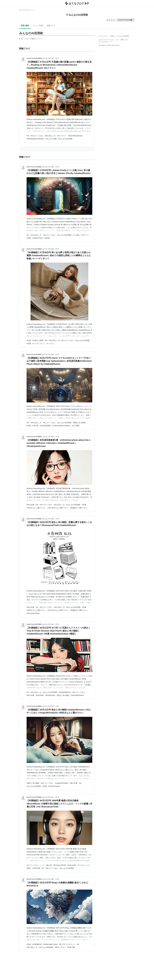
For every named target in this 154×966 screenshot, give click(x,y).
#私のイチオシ (60, 947)
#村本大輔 (71, 947)
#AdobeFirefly (37, 238)
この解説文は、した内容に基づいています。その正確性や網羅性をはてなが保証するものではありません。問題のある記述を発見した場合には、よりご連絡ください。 (30, 39)
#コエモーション (84, 865)
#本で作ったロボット (67, 944)
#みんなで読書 (51, 139)
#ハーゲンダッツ (38, 344)
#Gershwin (40, 695)
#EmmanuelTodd (33, 613)
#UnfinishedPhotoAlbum (61, 426)
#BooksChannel (54, 786)
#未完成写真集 (45, 426)
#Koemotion (71, 865)
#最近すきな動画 (79, 423)
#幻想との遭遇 (37, 340)
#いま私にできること (81, 235)
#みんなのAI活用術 (65, 139)
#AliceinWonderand (75, 136)
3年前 (57, 58)
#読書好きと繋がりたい (79, 508)
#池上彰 (49, 865)
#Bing (29, 944)
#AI (28, 136)
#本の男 (35, 426)
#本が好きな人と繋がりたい (58, 508)
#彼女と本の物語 (63, 695)
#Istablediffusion (65, 692)
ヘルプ (117, 40)
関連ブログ (51, 25)
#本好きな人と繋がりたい (36, 508)
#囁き (29, 868)
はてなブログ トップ (27, 10)
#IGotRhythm (50, 695)
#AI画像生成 (37, 944)
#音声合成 (36, 868)
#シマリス (50, 344)
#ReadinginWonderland (35, 139)
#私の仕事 (30, 505)
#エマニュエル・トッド (35, 865)
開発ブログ (124, 40)
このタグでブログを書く (125, 20)
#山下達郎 (76, 426)
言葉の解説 (25, 25)
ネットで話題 (38, 25)
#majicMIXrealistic (61, 783)
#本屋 (29, 238)
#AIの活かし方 (50, 136)
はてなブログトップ (105, 42)
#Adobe (47, 238)
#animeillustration (77, 695)
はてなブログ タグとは (106, 40)
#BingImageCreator (50, 944)
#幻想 (29, 340)
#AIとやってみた (37, 136)
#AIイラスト (61, 136)
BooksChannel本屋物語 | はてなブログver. (40, 58)
